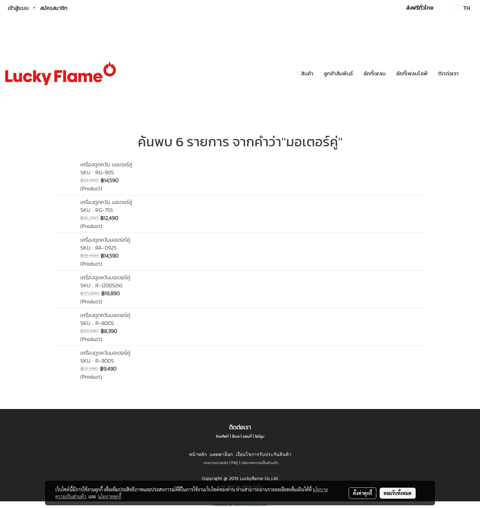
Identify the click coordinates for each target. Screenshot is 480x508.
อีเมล (235, 436)
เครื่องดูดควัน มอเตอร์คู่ (106, 164)
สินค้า (307, 73)
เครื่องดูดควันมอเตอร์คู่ (105, 240)
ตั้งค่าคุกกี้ (362, 493)
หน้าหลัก (198, 454)
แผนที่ (247, 436)
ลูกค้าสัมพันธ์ (338, 73)
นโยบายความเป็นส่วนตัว (259, 462)
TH (462, 8)
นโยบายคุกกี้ (109, 496)
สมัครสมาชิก (53, 8)
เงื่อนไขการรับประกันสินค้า (263, 454)
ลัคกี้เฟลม (374, 73)
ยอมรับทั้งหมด (398, 493)
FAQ (234, 462)
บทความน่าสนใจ (215, 462)
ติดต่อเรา (448, 73)
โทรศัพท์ (222, 436)
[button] (469, 73)
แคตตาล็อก (221, 454)
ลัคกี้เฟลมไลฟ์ (412, 73)
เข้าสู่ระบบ (18, 8)
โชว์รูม (259, 436)
